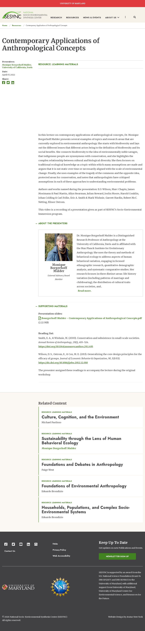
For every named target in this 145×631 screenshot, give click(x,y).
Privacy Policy (59, 549)
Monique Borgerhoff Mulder (59, 448)
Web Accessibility (61, 555)
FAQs (55, 543)
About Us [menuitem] (112, 17)
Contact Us (9, 551)
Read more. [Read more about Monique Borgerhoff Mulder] (84, 290)
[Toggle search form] (134, 17)
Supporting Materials (52, 306)
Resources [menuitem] (72, 17)
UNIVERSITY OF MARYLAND (72, 3)
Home (4, 25)
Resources (16, 25)
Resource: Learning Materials (58, 64)
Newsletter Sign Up (117, 556)
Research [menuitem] (56, 17)
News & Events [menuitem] (92, 17)
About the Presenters (52, 223)
